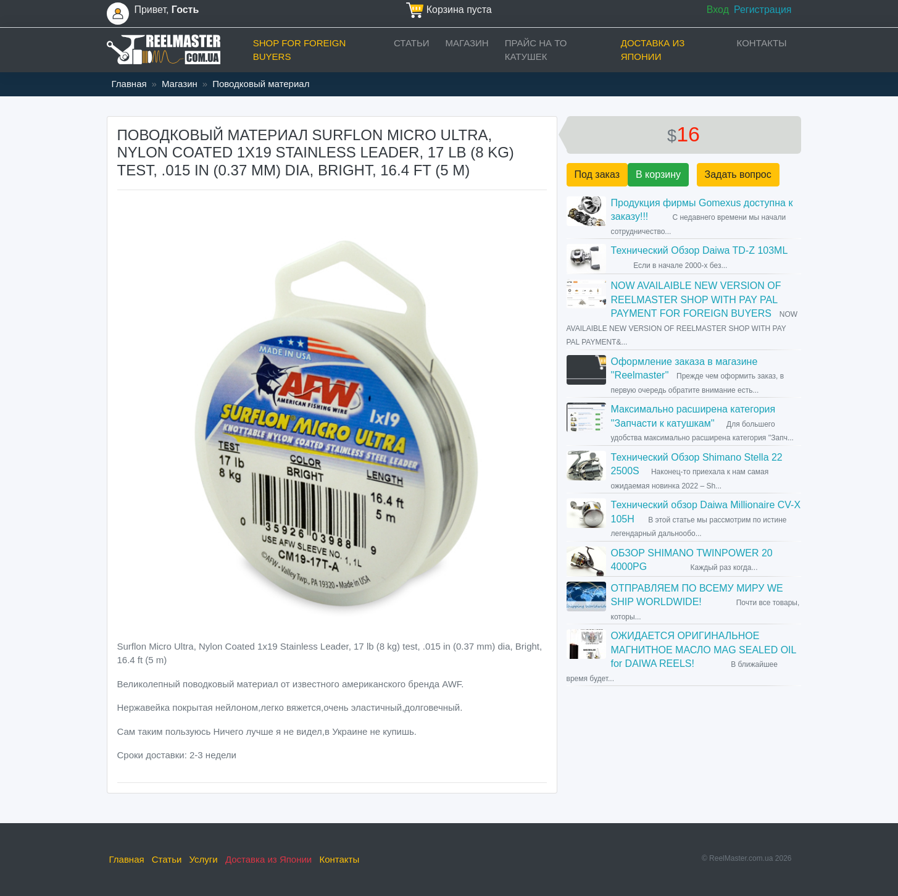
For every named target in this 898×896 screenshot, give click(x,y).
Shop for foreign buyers (299, 50)
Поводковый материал (260, 83)
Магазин (467, 43)
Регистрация (763, 9)
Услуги (203, 859)
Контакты (762, 43)
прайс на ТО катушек (536, 50)
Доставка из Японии (653, 50)
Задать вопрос (738, 174)
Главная (129, 83)
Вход (718, 9)
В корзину (658, 174)
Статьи (412, 43)
